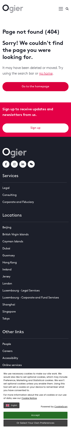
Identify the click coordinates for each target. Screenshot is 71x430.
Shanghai (8, 304)
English (11, 405)
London (7, 283)
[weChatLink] (31, 164)
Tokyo (6, 318)
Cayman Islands (12, 241)
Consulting (9, 195)
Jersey (6, 276)
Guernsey (8, 255)
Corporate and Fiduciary (18, 202)
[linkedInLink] (22, 164)
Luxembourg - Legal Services (21, 290)
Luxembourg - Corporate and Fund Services (30, 297)
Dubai (6, 248)
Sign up (35, 128)
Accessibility (10, 358)
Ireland (7, 269)
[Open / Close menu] (61, 8)
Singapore (9, 311)
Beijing (6, 227)
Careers (7, 351)
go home (46, 73)
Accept (35, 415)
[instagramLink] (14, 164)
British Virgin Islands (15, 234)
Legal (5, 188)
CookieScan (60, 406)
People (6, 344)
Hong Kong (9, 262)
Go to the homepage (35, 86)
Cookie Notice (29, 398)
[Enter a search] (67, 8)
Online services (12, 365)
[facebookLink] (5, 164)
